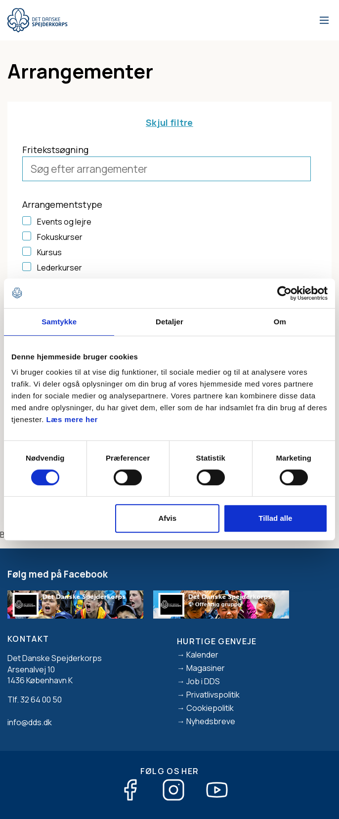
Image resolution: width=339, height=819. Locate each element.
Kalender (202, 654)
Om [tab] (280, 321)
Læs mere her (72, 419)
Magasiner (205, 668)
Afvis (167, 518)
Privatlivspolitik (213, 694)
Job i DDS (203, 681)
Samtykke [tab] (59, 321)
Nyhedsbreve (210, 721)
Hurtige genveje (217, 641)
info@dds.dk (29, 722)
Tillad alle (275, 518)
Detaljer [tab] (169, 321)
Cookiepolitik (210, 707)
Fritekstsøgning (55, 150)
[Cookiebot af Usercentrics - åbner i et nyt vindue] (284, 293)
